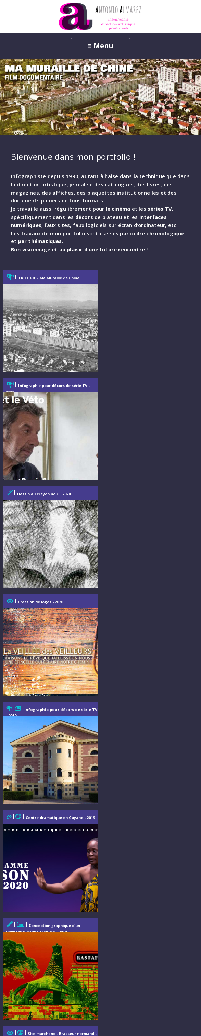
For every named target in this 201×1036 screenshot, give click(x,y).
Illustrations (24, 861)
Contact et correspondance (43, 954)
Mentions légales (30, 978)
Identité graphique (32, 850)
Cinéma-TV (22, 910)
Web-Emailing (26, 826)
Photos (17, 898)
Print (15, 813)
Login (171, 1025)
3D (12, 873)
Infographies (24, 838)
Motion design (26, 922)
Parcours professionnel (37, 966)
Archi (15, 886)
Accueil (17, 801)
